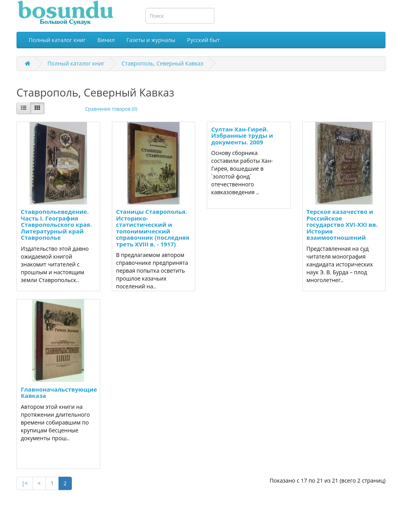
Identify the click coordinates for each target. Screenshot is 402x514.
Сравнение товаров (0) (111, 109)
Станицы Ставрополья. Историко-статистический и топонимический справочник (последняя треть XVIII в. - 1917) (153, 228)
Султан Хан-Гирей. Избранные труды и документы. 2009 (242, 135)
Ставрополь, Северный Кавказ (162, 63)
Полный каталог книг (57, 40)
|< (25, 483)
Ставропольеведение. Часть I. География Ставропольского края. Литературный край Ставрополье (56, 224)
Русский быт (203, 40)
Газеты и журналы (150, 40)
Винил (106, 40)
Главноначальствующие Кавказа (59, 392)
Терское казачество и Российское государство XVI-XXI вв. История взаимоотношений (342, 224)
